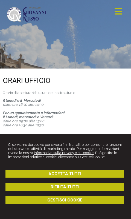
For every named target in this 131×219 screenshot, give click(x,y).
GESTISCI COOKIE (64, 200)
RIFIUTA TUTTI (65, 186)
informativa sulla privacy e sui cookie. (64, 153)
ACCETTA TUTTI (64, 173)
